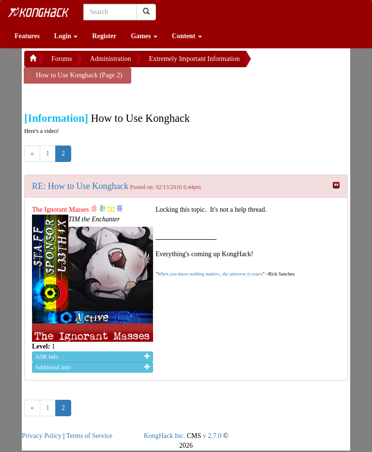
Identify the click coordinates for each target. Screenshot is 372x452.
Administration (110, 58)
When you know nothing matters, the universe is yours (209, 274)
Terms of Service (89, 435)
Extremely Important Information (194, 58)
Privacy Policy (42, 435)
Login (66, 36)
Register (104, 36)
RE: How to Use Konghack (80, 186)
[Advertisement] (101, 96)
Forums (61, 58)
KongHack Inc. (165, 435)
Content (187, 36)
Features (27, 36)
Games (144, 36)
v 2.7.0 (212, 435)
